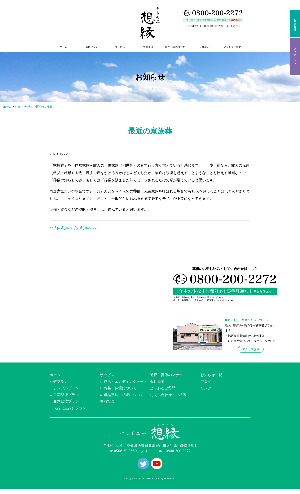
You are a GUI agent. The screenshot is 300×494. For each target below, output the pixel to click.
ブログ (205, 381)
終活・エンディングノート (125, 381)
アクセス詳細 (250, 349)
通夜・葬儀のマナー (176, 46)
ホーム (63, 46)
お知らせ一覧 (23, 107)
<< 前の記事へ (61, 227)
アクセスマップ (295, 56)
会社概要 (204, 46)
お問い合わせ (295, 23)
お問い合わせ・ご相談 (168, 394)
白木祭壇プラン (66, 401)
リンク (205, 387)
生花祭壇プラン (66, 394)
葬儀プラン (92, 46)
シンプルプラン (66, 387)
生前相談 (148, 46)
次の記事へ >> (85, 227)
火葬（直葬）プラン (69, 407)
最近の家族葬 (43, 107)
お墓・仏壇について (120, 387)
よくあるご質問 (232, 46)
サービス (120, 46)
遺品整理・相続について (124, 394)
